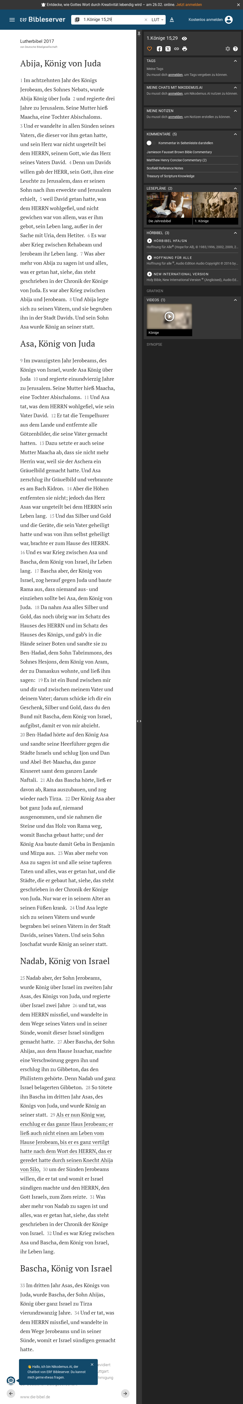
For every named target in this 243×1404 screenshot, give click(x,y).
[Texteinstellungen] (172, 20)
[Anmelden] (229, 20)
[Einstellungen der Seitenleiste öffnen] (228, 49)
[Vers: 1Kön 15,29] (184, 38)
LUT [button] (158, 20)
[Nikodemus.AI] (11, 1380)
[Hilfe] (235, 49)
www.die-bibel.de (35, 1396)
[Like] (149, 49)
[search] (113, 19)
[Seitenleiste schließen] (139, 721)
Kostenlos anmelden (206, 19)
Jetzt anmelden (189, 4)
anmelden (175, 75)
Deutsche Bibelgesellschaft (41, 47)
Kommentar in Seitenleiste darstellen (186, 143)
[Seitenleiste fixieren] (139, 34)
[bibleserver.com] (42, 20)
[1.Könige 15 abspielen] (192, 240)
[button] (238, 4)
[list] (192, 164)
